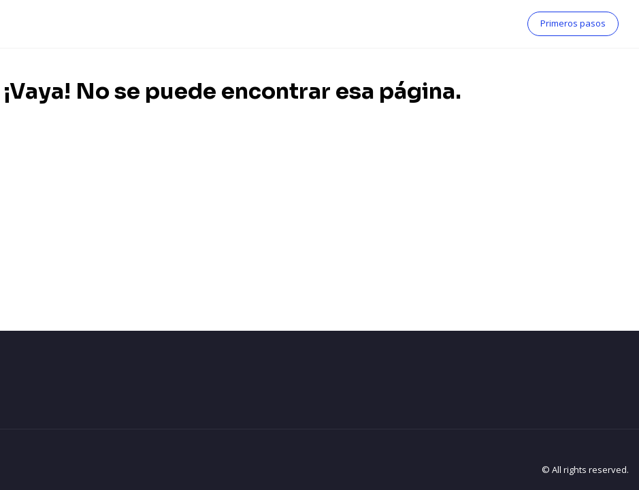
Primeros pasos (573, 23)
